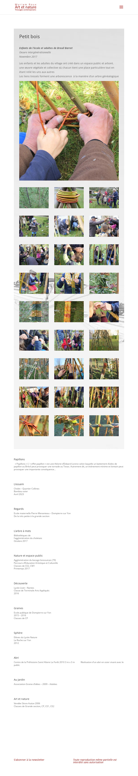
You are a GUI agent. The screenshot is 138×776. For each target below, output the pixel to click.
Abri (16, 657)
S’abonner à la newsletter (29, 759)
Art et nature (21, 699)
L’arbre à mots (22, 531)
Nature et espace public (28, 555)
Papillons (19, 459)
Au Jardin (19, 679)
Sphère (18, 633)
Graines (18, 608)
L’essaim (19, 484)
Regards (19, 508)
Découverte (20, 583)
